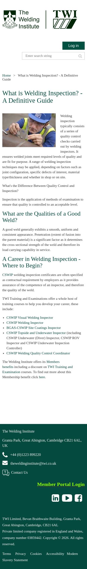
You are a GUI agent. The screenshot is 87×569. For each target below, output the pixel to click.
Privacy (20, 554)
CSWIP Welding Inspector (24, 323)
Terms (6, 554)
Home (6, 75)
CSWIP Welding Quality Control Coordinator (38, 353)
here (42, 377)
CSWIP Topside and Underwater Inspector (36, 333)
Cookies (36, 554)
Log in (73, 45)
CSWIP (7, 275)
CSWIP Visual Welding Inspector (29, 317)
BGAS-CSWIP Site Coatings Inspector (33, 328)
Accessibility (55, 554)
